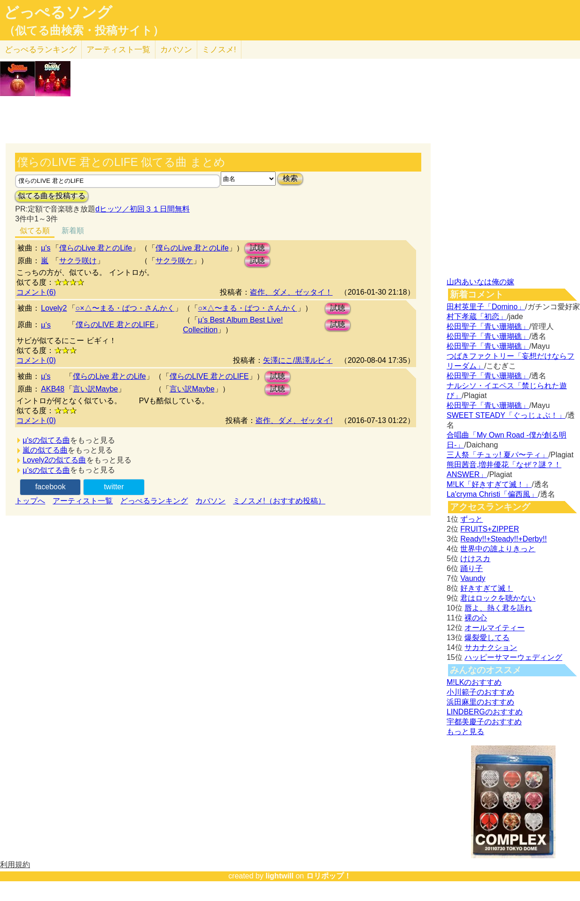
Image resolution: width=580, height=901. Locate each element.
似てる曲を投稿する (51, 196)
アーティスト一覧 (83, 501)
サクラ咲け (78, 261)
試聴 (257, 248)
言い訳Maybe (95, 389)
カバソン (176, 49)
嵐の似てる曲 (45, 450)
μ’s (46, 325)
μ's (45, 248)
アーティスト (118, 49)
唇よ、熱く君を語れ (498, 608)
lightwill (279, 876)
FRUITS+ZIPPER (489, 529)
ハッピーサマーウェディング (513, 657)
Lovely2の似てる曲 (54, 460)
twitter (114, 487)
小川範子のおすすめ (480, 692)
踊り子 (471, 568)
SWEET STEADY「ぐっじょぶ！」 (506, 415)
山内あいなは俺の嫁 (480, 282)
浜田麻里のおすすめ (480, 702)
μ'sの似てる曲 (46, 440)
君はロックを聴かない (497, 598)
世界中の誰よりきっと (497, 549)
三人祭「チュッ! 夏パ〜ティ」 (498, 455)
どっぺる (41, 49)
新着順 (73, 231)
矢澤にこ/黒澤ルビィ (298, 360)
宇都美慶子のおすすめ (484, 722)
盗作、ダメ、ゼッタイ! (294, 420)
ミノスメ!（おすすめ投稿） (279, 501)
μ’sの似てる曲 (46, 470)
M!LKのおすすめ (474, 682)
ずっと (471, 519)
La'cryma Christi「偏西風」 (492, 494)
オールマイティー (494, 628)
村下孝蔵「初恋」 (477, 317)
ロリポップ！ (328, 876)
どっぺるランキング (154, 501)
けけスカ (475, 559)
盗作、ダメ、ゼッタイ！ (291, 292)
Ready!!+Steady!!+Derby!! (503, 539)
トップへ (30, 501)
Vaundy (472, 578)
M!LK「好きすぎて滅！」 (489, 484)
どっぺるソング (58, 12)
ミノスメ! (219, 49)
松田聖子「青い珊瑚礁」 (488, 326)
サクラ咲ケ (174, 261)
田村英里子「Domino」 (486, 307)
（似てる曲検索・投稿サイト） (84, 30)
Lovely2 (54, 308)
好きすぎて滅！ (486, 588)
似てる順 (35, 231)
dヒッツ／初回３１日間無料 (142, 209)
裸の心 (475, 618)
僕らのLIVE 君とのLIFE (115, 325)
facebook (50, 487)
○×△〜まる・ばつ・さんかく (125, 308)
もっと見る (465, 732)
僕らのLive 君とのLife (95, 248)
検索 (290, 178)
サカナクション (490, 647)
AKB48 (52, 389)
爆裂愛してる (487, 638)
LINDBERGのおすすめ (485, 712)
